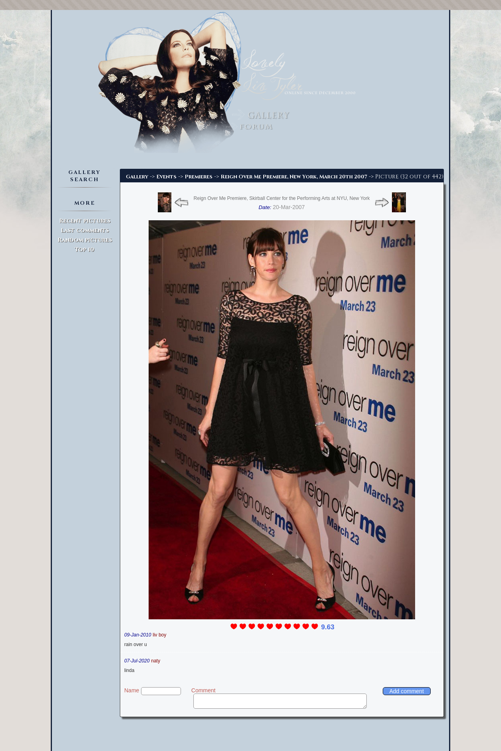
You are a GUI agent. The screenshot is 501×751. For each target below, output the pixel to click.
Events (166, 176)
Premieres (199, 176)
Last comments (85, 230)
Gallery (137, 176)
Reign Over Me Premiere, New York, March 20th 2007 (294, 176)
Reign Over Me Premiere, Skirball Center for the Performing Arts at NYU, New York (282, 198)
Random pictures (85, 240)
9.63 (327, 627)
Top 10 (84, 249)
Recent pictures (84, 221)
